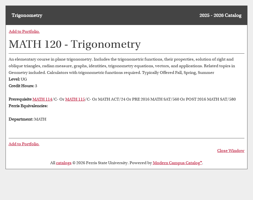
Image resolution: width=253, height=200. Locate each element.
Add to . (24, 31)
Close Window (230, 150)
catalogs (64, 162)
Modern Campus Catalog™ (177, 162)
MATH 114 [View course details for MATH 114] (42, 99)
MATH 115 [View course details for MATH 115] (75, 99)
